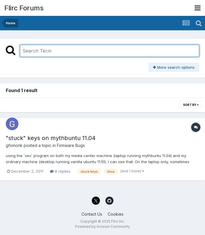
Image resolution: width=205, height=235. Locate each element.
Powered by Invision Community (102, 226)
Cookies (116, 214)
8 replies (60, 171)
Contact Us (91, 214)
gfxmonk (14, 145)
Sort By (191, 105)
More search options (174, 67)
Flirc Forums (23, 8)
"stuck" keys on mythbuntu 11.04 (51, 138)
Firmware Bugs (71, 145)
